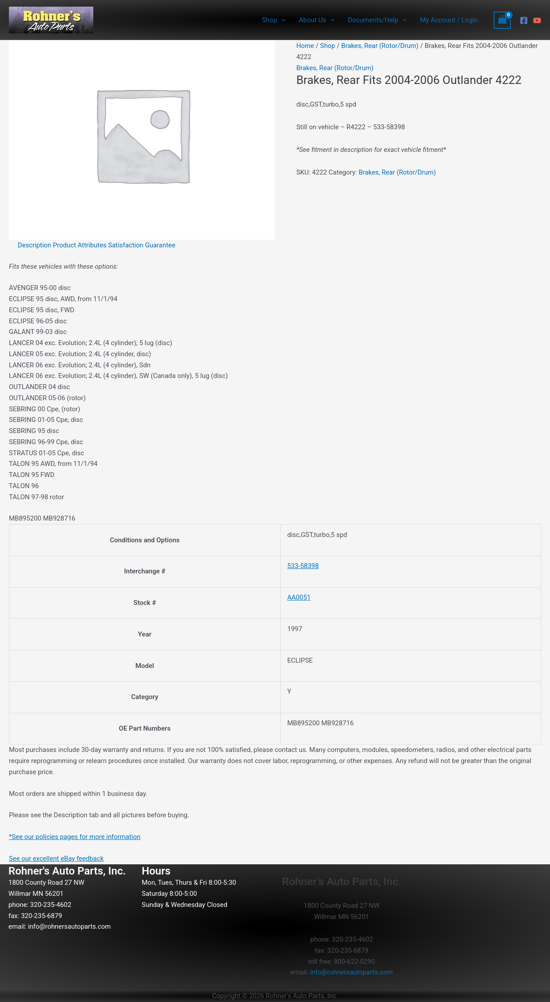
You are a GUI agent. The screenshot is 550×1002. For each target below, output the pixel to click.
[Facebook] (524, 20)
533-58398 (303, 566)
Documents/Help (377, 20)
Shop (274, 20)
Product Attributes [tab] (80, 245)
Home (305, 46)
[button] (281, 20)
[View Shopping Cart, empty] (502, 20)
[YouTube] (537, 20)
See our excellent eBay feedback (56, 859)
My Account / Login (449, 20)
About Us (317, 20)
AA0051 (299, 597)
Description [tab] (35, 245)
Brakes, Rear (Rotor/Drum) (380, 46)
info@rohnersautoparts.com (70, 926)
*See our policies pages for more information (75, 837)
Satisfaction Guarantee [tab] (142, 245)
